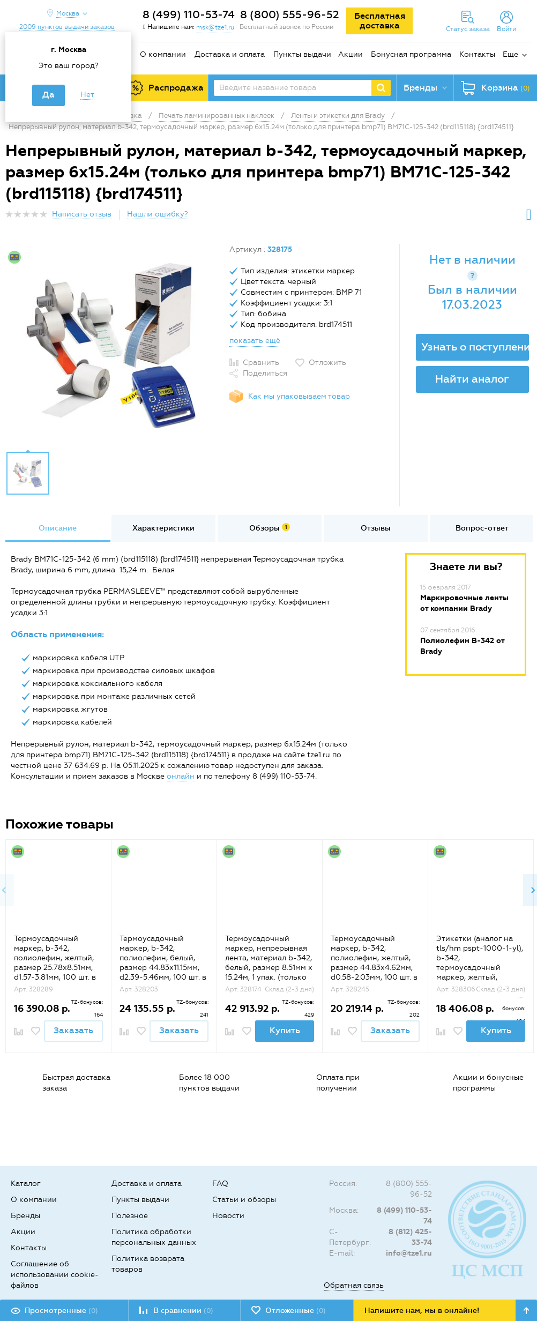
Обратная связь (354, 1285)
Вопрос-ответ (482, 528)
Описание (58, 528)
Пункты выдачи (302, 54)
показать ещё (254, 340)
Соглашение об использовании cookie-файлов (55, 1274)
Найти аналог (472, 378)
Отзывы (376, 528)
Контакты (477, 54)
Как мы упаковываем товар (299, 396)
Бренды (25, 1215)
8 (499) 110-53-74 (189, 14)
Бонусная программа (411, 54)
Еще (510, 54)
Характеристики (163, 528)
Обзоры (269, 528)
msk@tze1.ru (215, 27)
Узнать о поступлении (475, 346)
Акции (350, 54)
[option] (113, 344)
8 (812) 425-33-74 (410, 1237)
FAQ (220, 1183)
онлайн (181, 776)
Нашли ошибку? (157, 214)
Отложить (327, 362)
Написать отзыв (81, 214)
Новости (228, 1215)
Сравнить (261, 362)
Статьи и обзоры (244, 1199)
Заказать (73, 1030)
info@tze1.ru (409, 1253)
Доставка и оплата (230, 54)
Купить (285, 1030)
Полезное (129, 1215)
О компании (163, 54)
